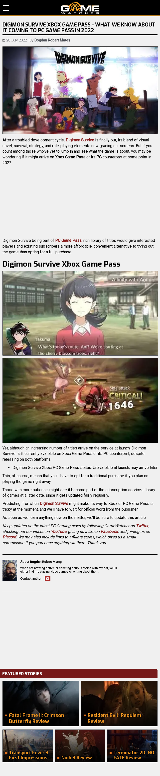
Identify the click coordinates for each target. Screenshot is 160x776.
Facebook (109, 531)
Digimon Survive (80, 140)
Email (47, 578)
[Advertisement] (80, 629)
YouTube (58, 531)
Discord (9, 537)
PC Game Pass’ (68, 240)
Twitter (142, 525)
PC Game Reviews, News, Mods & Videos (80, 8)
